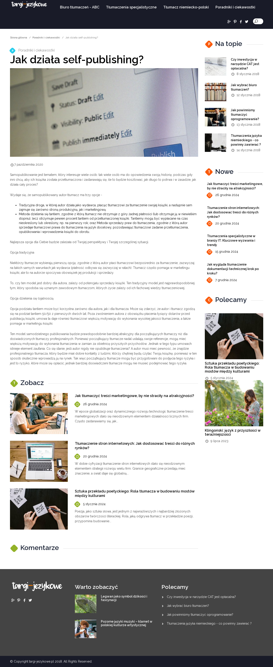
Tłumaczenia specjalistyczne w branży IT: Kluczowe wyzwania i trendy (231, 240)
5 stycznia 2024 (90, 504)
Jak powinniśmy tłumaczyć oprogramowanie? (245, 114)
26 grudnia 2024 (91, 404)
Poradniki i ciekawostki (235, 7)
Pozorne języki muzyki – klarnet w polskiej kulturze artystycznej (126, 623)
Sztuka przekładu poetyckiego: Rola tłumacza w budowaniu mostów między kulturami (232, 367)
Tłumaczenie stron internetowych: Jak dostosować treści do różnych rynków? (233, 212)
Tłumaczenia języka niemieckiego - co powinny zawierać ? (246, 140)
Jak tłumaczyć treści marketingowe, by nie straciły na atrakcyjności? (134, 396)
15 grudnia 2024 (222, 251)
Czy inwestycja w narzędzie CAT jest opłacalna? (245, 64)
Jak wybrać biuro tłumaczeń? (188, 605)
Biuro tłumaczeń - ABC (79, 7)
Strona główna (18, 37)
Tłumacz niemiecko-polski (186, 7)
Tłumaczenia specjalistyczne (131, 7)
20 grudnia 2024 (91, 456)
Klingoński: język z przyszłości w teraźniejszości (233, 432)
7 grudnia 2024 (222, 280)
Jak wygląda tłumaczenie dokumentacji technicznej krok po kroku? (233, 269)
